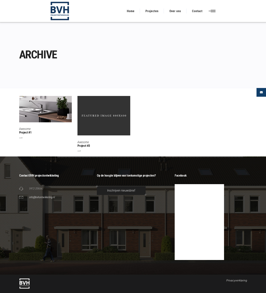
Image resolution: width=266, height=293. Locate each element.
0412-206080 (36, 188)
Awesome (25, 129)
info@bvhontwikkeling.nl (42, 197)
